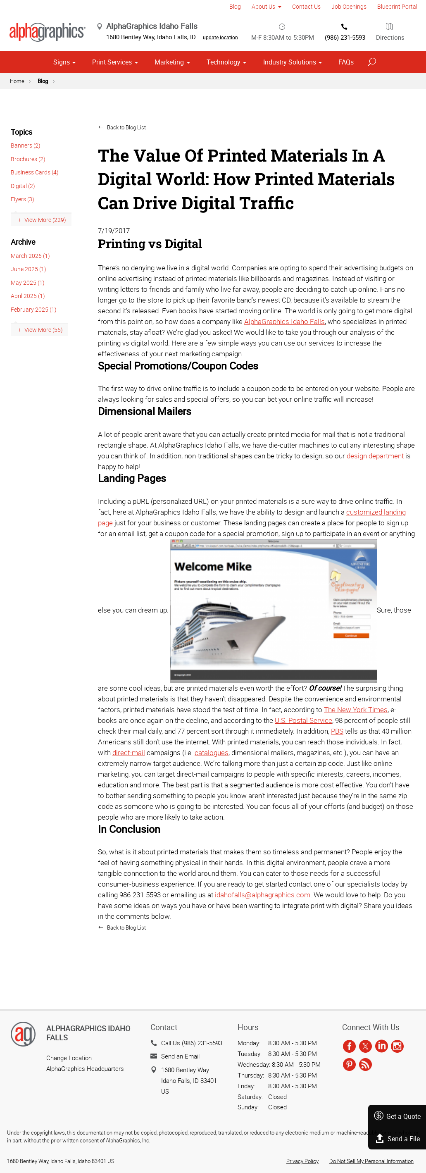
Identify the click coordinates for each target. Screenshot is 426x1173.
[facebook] (349, 1047)
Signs (61, 95)
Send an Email (180, 1056)
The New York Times (356, 742)
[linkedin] (381, 1047)
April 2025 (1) (28, 329)
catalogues (211, 785)
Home (17, 114)
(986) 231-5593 (345, 70)
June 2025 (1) (28, 302)
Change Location (69, 1058)
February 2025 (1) (34, 342)
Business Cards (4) (35, 205)
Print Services (112, 95)
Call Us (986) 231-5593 (191, 1043)
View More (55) (43, 363)
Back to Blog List (126, 160)
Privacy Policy (302, 1161)
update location (245, 40)
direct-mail (128, 785)
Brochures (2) (28, 192)
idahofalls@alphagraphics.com (262, 927)
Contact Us (306, 6)
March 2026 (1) (30, 288)
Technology (223, 95)
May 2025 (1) (28, 315)
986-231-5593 (140, 927)
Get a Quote (396, 1116)
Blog (235, 6)
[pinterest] (349, 1065)
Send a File (396, 1138)
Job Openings (349, 6)
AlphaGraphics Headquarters (85, 1069)
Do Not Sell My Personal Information (371, 1161)
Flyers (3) (22, 232)
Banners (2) (25, 178)
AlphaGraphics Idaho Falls (284, 354)
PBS (337, 764)
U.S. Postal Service (303, 753)
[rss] (365, 1065)
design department (375, 488)
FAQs (346, 95)
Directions (390, 70)
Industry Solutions (289, 95)
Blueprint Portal (397, 6)
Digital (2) (23, 219)
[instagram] (397, 1047)
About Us (263, 6)
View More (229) (45, 253)
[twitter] (365, 1047)
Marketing (169, 95)
